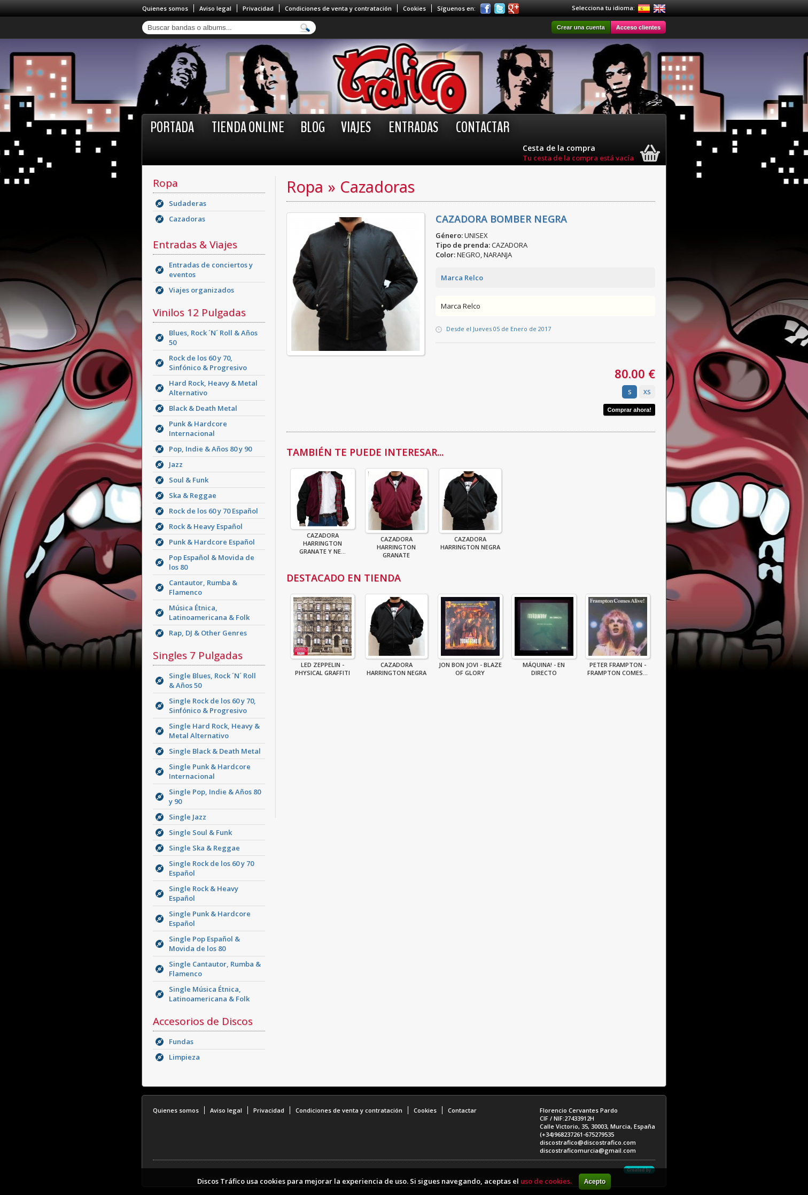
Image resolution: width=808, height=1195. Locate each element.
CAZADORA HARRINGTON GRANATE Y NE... (322, 540)
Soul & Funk (188, 480)
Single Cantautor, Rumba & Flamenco (215, 968)
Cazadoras (187, 219)
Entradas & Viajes (195, 244)
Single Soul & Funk (200, 832)
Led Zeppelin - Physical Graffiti (322, 665)
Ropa (165, 183)
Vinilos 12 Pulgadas (199, 312)
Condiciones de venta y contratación (338, 8)
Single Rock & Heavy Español (203, 893)
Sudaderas (187, 203)
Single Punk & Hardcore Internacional (210, 771)
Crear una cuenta (581, 27)
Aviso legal (215, 8)
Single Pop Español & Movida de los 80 (204, 943)
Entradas (413, 127)
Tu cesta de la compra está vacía (578, 158)
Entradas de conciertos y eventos (211, 269)
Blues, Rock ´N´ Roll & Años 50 (213, 337)
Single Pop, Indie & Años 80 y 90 (215, 796)
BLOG (312, 127)
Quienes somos (165, 8)
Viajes (356, 127)
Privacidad (258, 8)
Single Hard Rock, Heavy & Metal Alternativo (214, 730)
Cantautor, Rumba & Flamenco (203, 587)
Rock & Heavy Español (206, 526)
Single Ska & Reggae (204, 848)
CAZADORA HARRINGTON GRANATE (396, 543)
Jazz (176, 464)
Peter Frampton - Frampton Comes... (617, 665)
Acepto (595, 1181)
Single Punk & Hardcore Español (210, 918)
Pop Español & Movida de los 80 (211, 562)
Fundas (181, 1041)
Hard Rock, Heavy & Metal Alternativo (213, 387)
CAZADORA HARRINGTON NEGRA (470, 539)
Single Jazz (187, 817)
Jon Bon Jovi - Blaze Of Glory (470, 665)
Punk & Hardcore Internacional (198, 428)
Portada (172, 127)
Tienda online (248, 127)
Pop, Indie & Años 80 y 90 (210, 449)
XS (647, 392)
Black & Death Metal (203, 408)
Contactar (483, 127)
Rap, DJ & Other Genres (208, 633)
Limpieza (184, 1057)
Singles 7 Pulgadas (198, 655)
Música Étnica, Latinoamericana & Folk (209, 612)
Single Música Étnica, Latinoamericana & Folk (209, 994)
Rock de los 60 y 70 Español (213, 511)
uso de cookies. (546, 1181)
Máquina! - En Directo (544, 665)
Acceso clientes (638, 27)
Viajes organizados (201, 290)
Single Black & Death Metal (215, 751)
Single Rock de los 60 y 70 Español (211, 868)
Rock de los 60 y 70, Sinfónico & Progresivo (208, 362)
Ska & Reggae (192, 495)
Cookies (414, 8)
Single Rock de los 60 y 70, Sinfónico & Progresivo (212, 705)
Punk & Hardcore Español (212, 542)
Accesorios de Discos (203, 1021)
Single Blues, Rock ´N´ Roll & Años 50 (212, 680)
